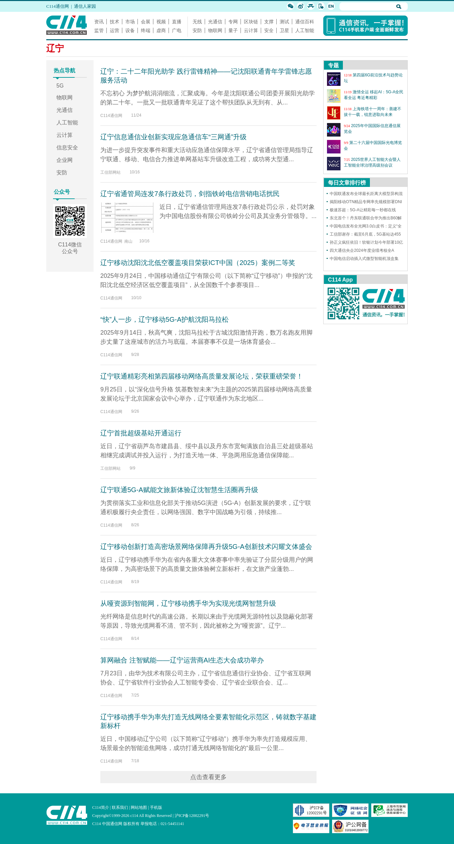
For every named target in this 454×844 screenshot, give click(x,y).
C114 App (340, 280)
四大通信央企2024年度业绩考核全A (362, 250)
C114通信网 (57, 6)
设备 (130, 30)
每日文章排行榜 (347, 183)
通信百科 (304, 21)
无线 (197, 21)
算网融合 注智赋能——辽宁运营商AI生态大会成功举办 (182, 660)
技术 (114, 21)
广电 (176, 30)
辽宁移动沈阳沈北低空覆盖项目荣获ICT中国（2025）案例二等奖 (197, 262)
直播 (176, 21)
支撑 (269, 21)
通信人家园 (85, 6)
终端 (145, 30)
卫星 (284, 30)
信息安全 (67, 147)
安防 (197, 30)
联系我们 (120, 807)
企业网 (64, 160)
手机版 (156, 807)
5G (60, 86)
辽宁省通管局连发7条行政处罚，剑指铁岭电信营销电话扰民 (190, 193)
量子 (233, 30)
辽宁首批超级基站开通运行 (140, 433)
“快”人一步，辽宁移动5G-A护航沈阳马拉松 (164, 319)
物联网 (215, 30)
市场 (130, 21)
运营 (114, 30)
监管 (99, 30)
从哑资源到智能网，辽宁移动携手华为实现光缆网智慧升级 (188, 603)
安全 (269, 30)
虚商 (161, 30)
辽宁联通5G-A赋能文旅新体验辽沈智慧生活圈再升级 (179, 489)
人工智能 (304, 30)
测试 (284, 21)
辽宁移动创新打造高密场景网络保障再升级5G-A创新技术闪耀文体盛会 (206, 546)
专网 (233, 21)
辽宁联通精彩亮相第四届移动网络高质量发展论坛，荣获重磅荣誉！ (201, 376)
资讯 (99, 21)
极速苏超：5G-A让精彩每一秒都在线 (363, 210)
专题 (333, 65)
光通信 (215, 21)
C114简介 (100, 807)
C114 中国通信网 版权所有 (116, 823)
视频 (161, 21)
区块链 (251, 21)
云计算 (251, 30)
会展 (145, 21)
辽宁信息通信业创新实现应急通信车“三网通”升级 (173, 137)
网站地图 (139, 807)
